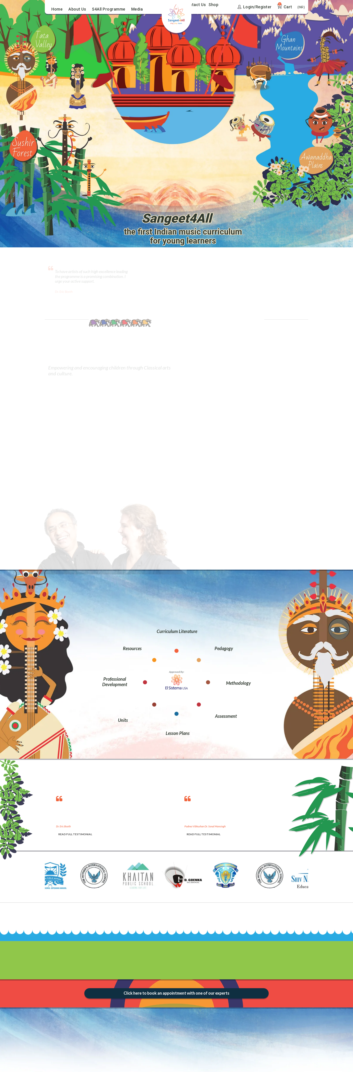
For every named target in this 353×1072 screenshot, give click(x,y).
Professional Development (114, 681)
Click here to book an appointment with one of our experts (176, 993)
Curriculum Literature (177, 631)
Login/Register (255, 6)
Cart (288, 6)
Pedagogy (224, 648)
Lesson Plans (178, 733)
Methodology (238, 683)
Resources (132, 648)
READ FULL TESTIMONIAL (75, 834)
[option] (116, 814)
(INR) (301, 7)
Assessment (226, 716)
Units (123, 720)
